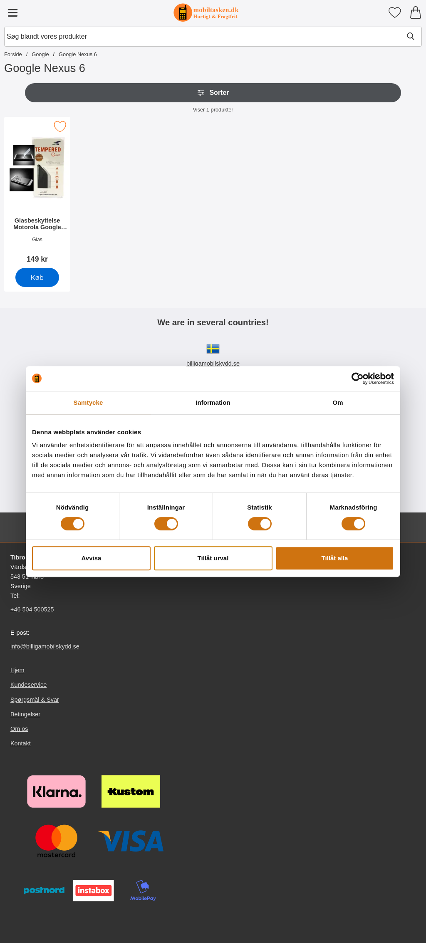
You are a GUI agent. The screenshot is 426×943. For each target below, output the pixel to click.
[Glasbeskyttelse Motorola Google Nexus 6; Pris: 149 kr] (37, 193)
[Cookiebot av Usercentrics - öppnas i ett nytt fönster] (357, 378)
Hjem (17, 670)
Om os (19, 728)
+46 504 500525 (32, 609)
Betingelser (25, 714)
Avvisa (92, 558)
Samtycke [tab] (88, 402)
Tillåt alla (335, 558)
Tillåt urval (213, 558)
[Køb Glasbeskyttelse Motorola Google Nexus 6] (37, 277)
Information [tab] (213, 402)
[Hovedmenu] (12, 12)
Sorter (213, 93)
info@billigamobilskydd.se (44, 646)
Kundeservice (28, 684)
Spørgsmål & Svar (34, 699)
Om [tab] (337, 402)
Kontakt (20, 743)
